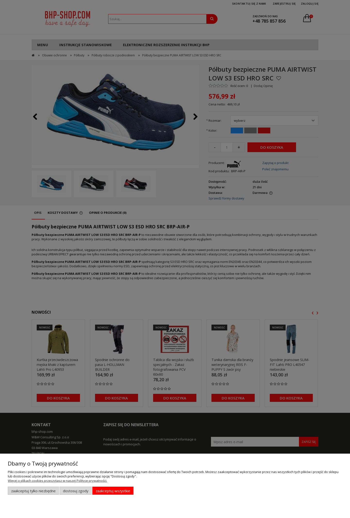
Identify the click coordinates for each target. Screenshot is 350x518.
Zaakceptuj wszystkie (113, 490)
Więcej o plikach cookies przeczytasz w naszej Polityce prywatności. (57, 480)
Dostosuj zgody (75, 490)
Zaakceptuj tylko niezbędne (33, 490)
